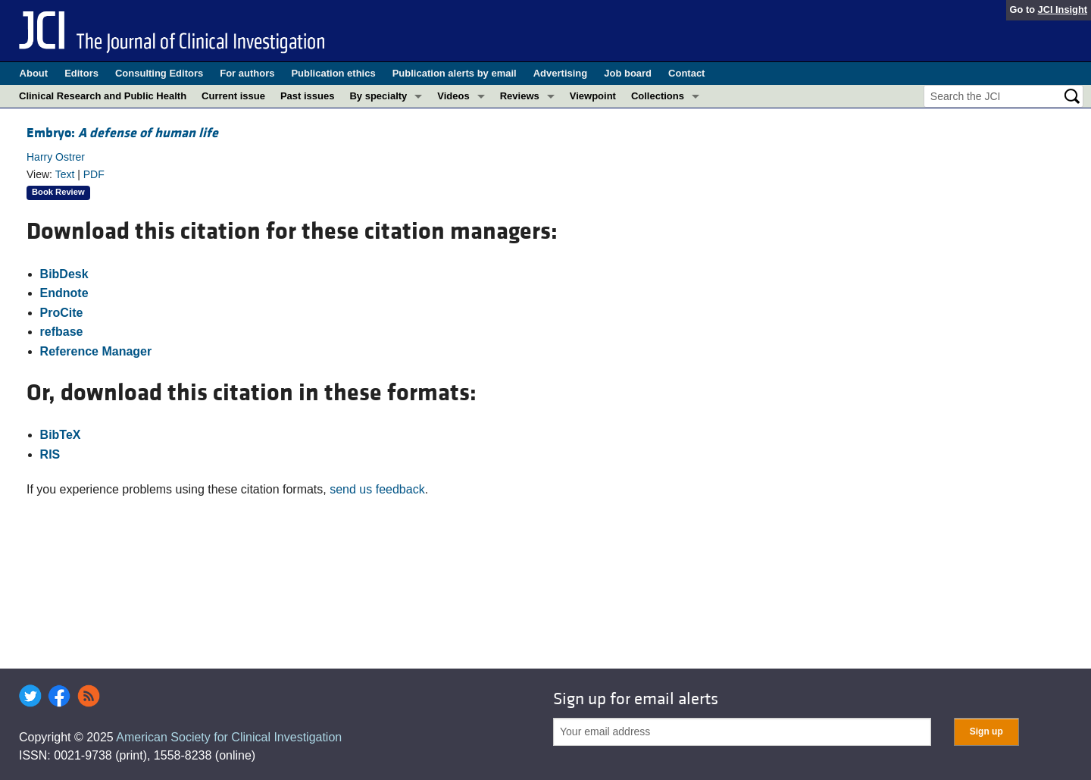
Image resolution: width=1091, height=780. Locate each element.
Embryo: (122, 133)
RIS (50, 454)
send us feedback (377, 489)
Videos (453, 96)
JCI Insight (1062, 9)
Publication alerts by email (454, 73)
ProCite (61, 312)
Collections (657, 96)
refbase (61, 331)
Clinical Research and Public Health (102, 96)
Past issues (307, 96)
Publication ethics (333, 73)
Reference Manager (96, 351)
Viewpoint (593, 96)
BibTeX (60, 434)
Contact (686, 73)
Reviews (519, 96)
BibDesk (64, 274)
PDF (94, 174)
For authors (247, 73)
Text (65, 174)
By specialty (378, 96)
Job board (628, 73)
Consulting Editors (159, 73)
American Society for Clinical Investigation (229, 737)
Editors (81, 73)
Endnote (64, 293)
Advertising (560, 73)
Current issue (233, 96)
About (34, 73)
